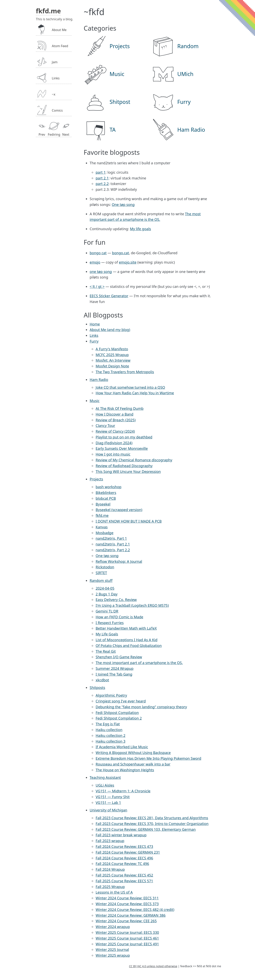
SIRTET (101, 572)
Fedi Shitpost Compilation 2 (119, 718)
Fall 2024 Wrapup (110, 869)
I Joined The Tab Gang (114, 674)
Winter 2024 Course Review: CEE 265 (126, 920)
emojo (95, 262)
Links (94, 335)
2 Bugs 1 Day (107, 594)
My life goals (140, 228)
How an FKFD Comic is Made (119, 617)
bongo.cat (120, 252)
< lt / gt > (97, 286)
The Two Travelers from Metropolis (125, 371)
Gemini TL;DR (107, 611)
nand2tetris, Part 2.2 (113, 549)
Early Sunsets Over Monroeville (122, 448)
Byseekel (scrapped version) (119, 509)
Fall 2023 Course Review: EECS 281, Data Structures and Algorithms (152, 817)
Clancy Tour (105, 425)
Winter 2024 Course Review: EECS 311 (127, 898)
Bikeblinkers (106, 492)
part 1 (101, 172)
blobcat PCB (106, 498)
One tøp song (123, 204)
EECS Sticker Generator (109, 295)
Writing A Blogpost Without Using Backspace (133, 752)
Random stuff (101, 580)
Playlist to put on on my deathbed (124, 437)
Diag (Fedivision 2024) (114, 442)
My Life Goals (107, 634)
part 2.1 (102, 178)
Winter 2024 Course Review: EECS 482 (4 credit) (135, 909)
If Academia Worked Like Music (122, 746)
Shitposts (97, 687)
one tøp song (101, 271)
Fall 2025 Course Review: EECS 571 (124, 881)
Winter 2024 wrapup (113, 926)
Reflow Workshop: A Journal (119, 561)
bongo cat (98, 252)
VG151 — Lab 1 (108, 802)
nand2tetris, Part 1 (111, 538)
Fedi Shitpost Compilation (117, 712)
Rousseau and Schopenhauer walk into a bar (133, 764)
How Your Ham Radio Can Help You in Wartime (135, 393)
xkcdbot (102, 680)
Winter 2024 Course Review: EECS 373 (127, 903)
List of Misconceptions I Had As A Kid (126, 639)
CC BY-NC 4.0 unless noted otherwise (153, 966)
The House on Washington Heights (125, 770)
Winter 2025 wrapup (113, 955)
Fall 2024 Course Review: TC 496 (122, 863)
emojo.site (127, 262)
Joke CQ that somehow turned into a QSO (130, 387)
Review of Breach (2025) (116, 420)
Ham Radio (99, 379)
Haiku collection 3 (110, 741)
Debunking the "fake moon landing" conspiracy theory (141, 706)
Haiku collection (109, 729)
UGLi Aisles (105, 785)
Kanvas (102, 527)
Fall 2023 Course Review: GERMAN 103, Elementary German (146, 829)
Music (94, 400)
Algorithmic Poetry (111, 695)
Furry (94, 341)
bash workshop (108, 486)
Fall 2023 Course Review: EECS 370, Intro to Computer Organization (152, 823)
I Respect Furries (110, 622)
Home (95, 324)
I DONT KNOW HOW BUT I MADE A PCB (129, 521)
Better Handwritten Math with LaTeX (126, 628)
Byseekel (103, 504)
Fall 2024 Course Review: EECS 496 (124, 858)
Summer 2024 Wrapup (114, 668)
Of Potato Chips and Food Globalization (129, 645)
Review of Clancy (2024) (115, 431)
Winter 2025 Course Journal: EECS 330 (127, 932)
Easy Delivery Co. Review (116, 599)
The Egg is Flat (108, 724)
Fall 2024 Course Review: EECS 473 (124, 846)
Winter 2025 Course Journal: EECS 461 (127, 938)
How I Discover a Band (114, 414)
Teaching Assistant (105, 777)
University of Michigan (108, 810)
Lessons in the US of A (114, 892)
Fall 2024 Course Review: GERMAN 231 (128, 852)
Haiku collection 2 (110, 735)
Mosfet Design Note (112, 366)
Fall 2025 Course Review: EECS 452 (124, 875)
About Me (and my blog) (110, 329)
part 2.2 (102, 183)
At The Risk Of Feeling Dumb (119, 408)
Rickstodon (105, 567)
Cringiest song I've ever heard (121, 701)
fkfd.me (102, 515)
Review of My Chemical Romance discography (134, 460)
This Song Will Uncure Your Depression (128, 471)
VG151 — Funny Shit (113, 796)
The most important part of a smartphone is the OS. (139, 662)
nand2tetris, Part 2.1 (113, 544)
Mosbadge (104, 532)
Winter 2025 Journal (112, 949)
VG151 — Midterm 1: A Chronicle (123, 791)
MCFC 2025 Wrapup (112, 354)
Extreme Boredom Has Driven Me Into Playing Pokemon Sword (148, 758)
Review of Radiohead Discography (124, 465)
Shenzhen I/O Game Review (119, 657)
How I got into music (113, 454)
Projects (96, 479)
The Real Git (106, 651)
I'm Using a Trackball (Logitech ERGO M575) (132, 605)
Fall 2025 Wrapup (110, 886)
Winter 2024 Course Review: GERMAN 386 (131, 915)
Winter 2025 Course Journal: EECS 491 (127, 944)
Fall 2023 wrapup (110, 840)
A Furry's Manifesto (112, 349)
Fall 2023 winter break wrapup (121, 835)
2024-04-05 (105, 588)
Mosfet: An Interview (113, 360)
